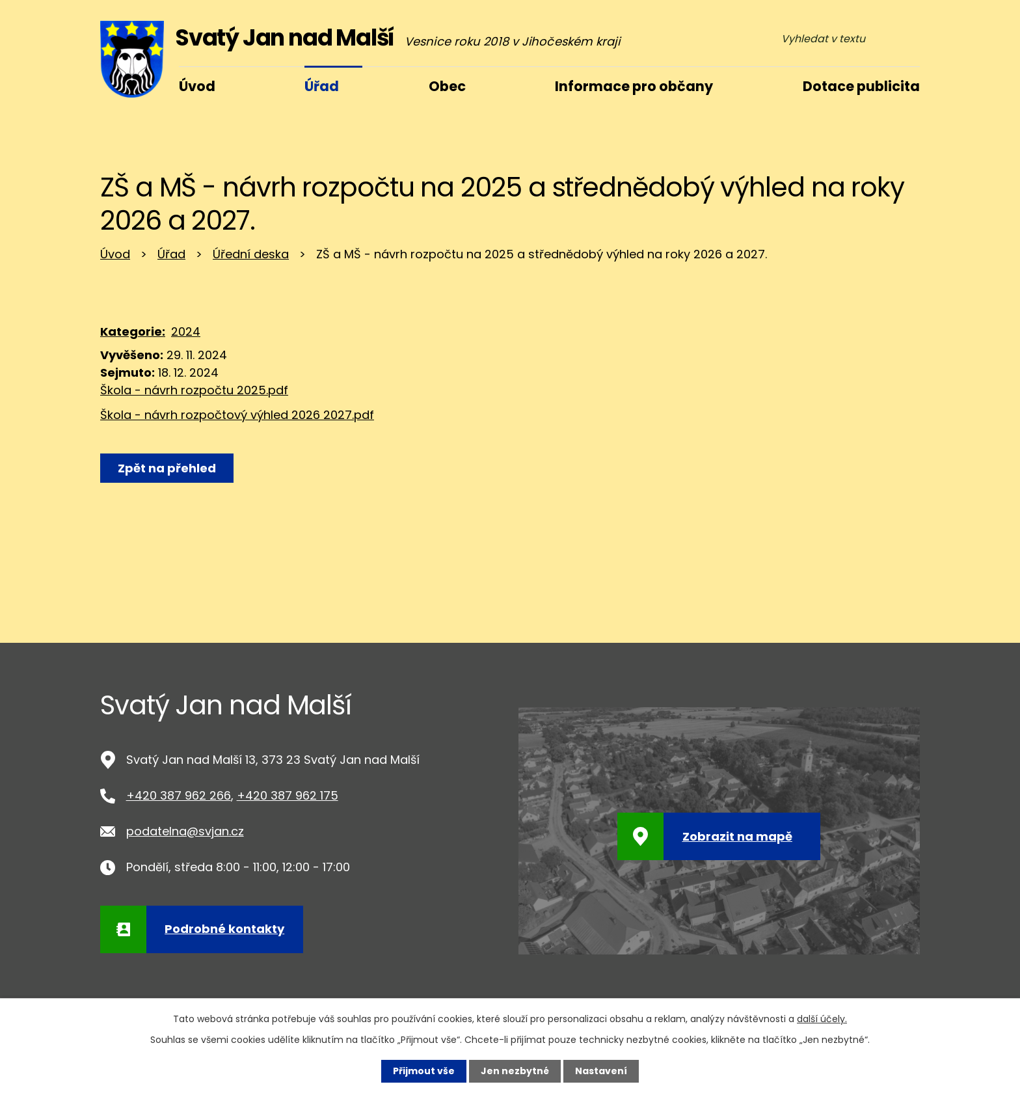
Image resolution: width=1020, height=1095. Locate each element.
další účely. (822, 1018)
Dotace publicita (861, 86)
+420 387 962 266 (178, 795)
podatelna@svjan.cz (185, 831)
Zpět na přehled (167, 468)
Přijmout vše (424, 1070)
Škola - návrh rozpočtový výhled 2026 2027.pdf (237, 415)
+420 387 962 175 (287, 795)
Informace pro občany (634, 86)
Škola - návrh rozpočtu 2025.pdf (194, 390)
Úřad (171, 254)
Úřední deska (251, 254)
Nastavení (601, 1070)
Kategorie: (132, 331)
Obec (447, 86)
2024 (185, 331)
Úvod (115, 254)
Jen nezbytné (515, 1070)
